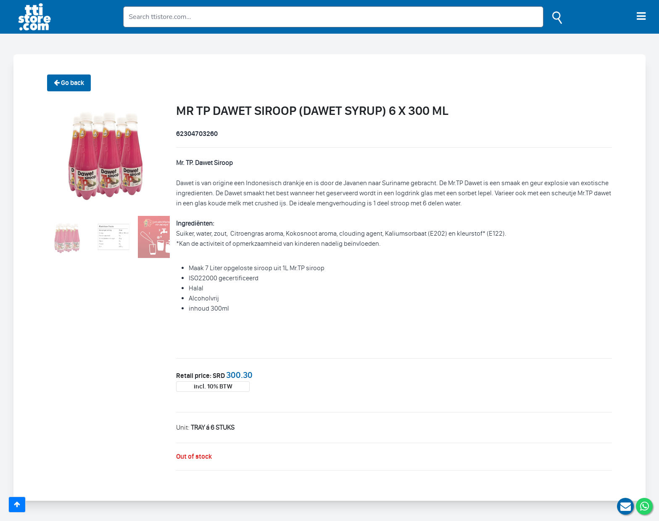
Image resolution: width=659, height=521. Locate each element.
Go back (69, 83)
